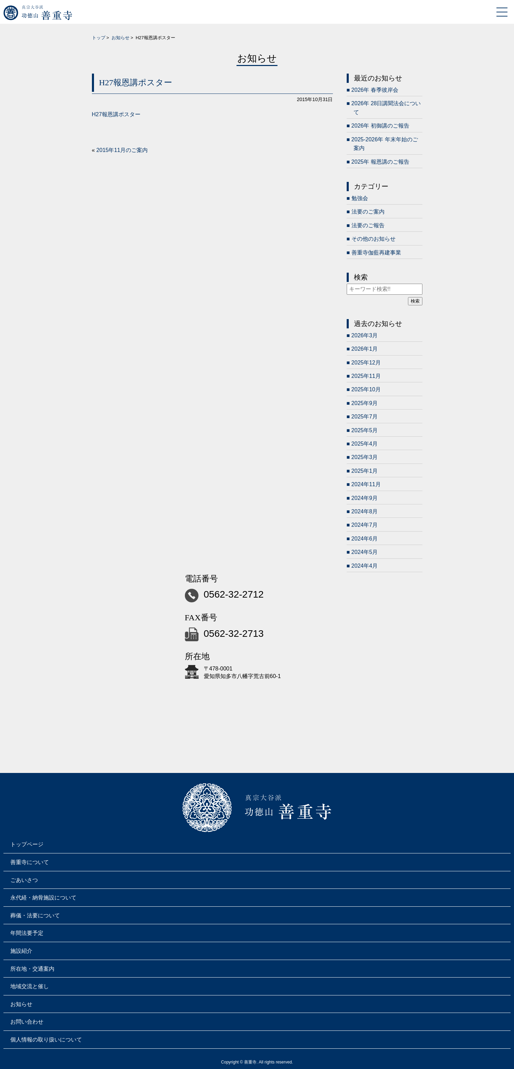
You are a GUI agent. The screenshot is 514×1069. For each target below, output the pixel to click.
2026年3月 (365, 335)
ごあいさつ (24, 880)
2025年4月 (365, 444)
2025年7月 (365, 416)
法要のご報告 (368, 225)
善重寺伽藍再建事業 (376, 252)
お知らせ (120, 37)
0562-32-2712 (234, 594)
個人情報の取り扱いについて (46, 1040)
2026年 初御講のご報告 (380, 126)
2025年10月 (366, 389)
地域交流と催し (29, 986)
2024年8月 (365, 511)
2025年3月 (365, 457)
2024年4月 (365, 566)
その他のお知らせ (374, 239)
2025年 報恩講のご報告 (380, 162)
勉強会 (360, 198)
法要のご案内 (368, 212)
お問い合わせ (26, 1022)
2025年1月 (365, 471)
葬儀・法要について (35, 915)
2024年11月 (366, 484)
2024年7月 (365, 525)
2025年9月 (365, 403)
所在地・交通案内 (32, 969)
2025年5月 (365, 430)
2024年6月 (365, 539)
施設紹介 (21, 951)
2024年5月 (365, 552)
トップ (98, 37)
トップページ (26, 844)
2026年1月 (365, 349)
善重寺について (29, 862)
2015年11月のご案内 (122, 150)
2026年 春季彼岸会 (375, 90)
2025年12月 (366, 363)
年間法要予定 (26, 933)
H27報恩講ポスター (116, 114)
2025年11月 (366, 376)
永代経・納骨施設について (43, 898)
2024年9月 (365, 498)
